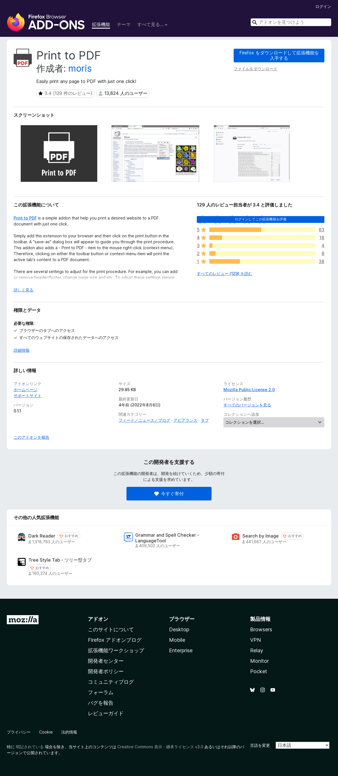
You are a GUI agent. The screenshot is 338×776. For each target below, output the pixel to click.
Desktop (179, 629)
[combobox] (291, 22)
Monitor (259, 661)
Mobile (177, 640)
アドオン (98, 619)
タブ (205, 420)
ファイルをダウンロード (255, 68)
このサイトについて (111, 629)
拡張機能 (101, 24)
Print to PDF (25, 218)
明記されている (30, 746)
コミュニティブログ (111, 682)
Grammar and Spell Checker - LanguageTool (167, 537)
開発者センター (106, 661)
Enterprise (181, 650)
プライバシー (19, 732)
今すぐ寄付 (169, 493)
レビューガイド (106, 713)
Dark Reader (41, 536)
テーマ (123, 24)
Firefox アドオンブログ (114, 640)
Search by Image (260, 536)
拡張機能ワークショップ (116, 650)
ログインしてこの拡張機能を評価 (260, 219)
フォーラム (100, 692)
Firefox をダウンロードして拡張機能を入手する (279, 55)
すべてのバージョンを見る (247, 404)
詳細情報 (21, 350)
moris (80, 68)
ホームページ (25, 389)
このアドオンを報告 (31, 437)
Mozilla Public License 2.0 (249, 389)
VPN (255, 640)
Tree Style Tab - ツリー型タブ (60, 560)
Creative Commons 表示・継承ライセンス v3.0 (160, 746)
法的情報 (69, 732)
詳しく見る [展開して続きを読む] (23, 289)
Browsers (261, 629)
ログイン (323, 6)
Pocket (258, 671)
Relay (256, 650)
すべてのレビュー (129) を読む (224, 273)
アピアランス (185, 420)
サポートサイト (27, 395)
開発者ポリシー (106, 671)
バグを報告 (100, 703)
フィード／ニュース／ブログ (144, 420)
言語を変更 (260, 745)
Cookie (46, 732)
